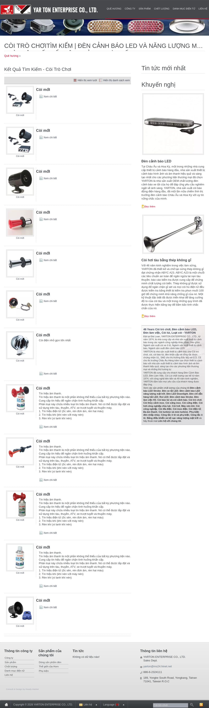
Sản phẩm (145, 8)
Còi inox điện (180, 409)
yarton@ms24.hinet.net (157, 666)
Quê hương (114, 8)
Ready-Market (32, 689)
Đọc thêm (150, 206)
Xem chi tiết (50, 96)
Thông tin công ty (18, 651)
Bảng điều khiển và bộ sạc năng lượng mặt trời (172, 418)
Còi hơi (176, 406)
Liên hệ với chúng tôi (169, 421)
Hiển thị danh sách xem (116, 80)
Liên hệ (203, 8)
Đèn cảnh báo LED (156, 161)
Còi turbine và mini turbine (173, 412)
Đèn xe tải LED (170, 391)
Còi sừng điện (190, 403)
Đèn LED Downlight (177, 393)
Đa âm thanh (150, 412)
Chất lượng (162, 8)
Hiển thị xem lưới (87, 80)
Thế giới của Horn (49, 666)
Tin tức (78, 651)
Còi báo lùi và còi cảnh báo (172, 400)
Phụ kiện (44, 670)
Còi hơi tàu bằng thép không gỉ (166, 260)
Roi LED (163, 397)
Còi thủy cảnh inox (153, 403)
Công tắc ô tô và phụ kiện (175, 415)
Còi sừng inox (173, 403)
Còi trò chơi (195, 400)
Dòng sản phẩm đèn (50, 662)
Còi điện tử (195, 409)
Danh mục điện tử (184, 8)
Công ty (130, 8)
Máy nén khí (188, 406)
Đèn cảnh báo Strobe (181, 397)
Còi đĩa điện (164, 409)
